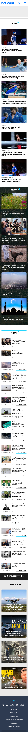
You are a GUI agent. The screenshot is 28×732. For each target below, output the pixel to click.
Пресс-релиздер (14, 716)
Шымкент (24, 535)
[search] (22, 2)
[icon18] (14, 701)
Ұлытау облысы (23, 570)
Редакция (14, 723)
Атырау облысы (23, 404)
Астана (25, 346)
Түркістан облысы (22, 487)
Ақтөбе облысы (23, 381)
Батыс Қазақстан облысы (19, 417)
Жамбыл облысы (22, 429)
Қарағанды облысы (22, 440)
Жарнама (14, 709)
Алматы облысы (22, 392)
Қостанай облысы (22, 452)
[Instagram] (17, 705)
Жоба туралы (14, 712)
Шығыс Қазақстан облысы (19, 523)
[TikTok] (3, 705)
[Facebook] (13, 705)
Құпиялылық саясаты (14, 726)
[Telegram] (20, 705)
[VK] (10, 705)
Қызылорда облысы (21, 464)
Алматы (25, 357)
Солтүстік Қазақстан (21, 511)
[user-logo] (19, 3)
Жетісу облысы (23, 559)
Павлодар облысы (22, 499)
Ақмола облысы (23, 369)
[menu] (25, 2)
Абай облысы (23, 547)
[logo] (8, 2)
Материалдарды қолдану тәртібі (14, 719)
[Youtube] (7, 705)
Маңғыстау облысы (22, 475)
